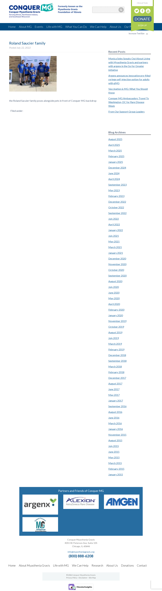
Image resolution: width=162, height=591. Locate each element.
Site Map (92, 578)
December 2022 (117, 201)
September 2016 (117, 406)
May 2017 (114, 394)
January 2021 (115, 252)
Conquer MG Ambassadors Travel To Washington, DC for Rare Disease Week (128, 102)
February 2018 (116, 372)
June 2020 (113, 292)
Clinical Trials (142, 3)
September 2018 (117, 360)
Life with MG (54, 26)
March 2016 (115, 423)
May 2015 (114, 457)
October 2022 (116, 207)
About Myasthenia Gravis (34, 565)
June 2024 (113, 173)
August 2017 (115, 383)
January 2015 (115, 474)
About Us (115, 26)
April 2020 (114, 303)
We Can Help (98, 26)
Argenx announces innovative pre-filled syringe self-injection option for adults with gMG (129, 79)
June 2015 (113, 451)
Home (12, 26)
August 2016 (115, 411)
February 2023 (116, 195)
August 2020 (115, 281)
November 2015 (117, 434)
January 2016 (115, 428)
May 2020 (114, 298)
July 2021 (113, 235)
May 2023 (114, 190)
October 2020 (116, 269)
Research (97, 565)
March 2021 (115, 247)
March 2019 (115, 343)
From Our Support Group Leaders (126, 111)
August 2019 (115, 332)
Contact (142, 565)
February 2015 (116, 468)
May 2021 (114, 241)
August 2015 (115, 440)
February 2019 (116, 349)
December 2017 (117, 377)
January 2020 (115, 315)
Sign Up (142, 25)
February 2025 (116, 156)
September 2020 (117, 275)
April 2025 (114, 144)
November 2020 (117, 264)
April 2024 (114, 178)
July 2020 (113, 286)
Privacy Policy (71, 578)
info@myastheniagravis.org (81, 551)
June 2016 (113, 417)
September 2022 (117, 213)
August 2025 (115, 139)
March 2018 (115, 366)
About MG (25, 26)
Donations (127, 565)
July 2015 (113, 446)
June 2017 (113, 389)
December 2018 (117, 355)
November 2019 (117, 320)
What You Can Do (76, 26)
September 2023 (117, 184)
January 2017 (115, 400)
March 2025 (115, 150)
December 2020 (117, 258)
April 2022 (114, 224)
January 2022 (115, 230)
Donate (142, 19)
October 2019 (116, 326)
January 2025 (115, 161)
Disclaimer (83, 578)
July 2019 (113, 338)
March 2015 (115, 463)
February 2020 (116, 309)
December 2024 (117, 167)
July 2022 (113, 218)
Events (39, 26)
